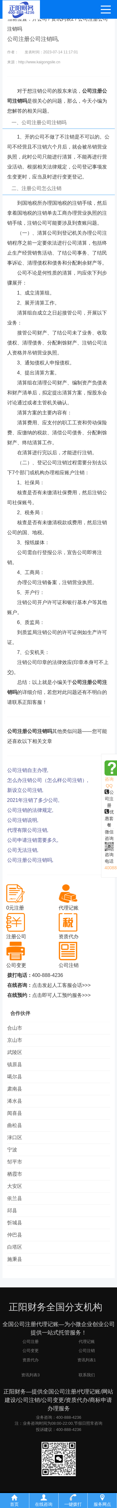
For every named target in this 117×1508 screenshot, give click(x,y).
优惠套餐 (109, 818)
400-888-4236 (47, 975)
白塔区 (14, 1247)
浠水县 (14, 1101)
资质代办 (30, 1360)
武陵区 (14, 1052)
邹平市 (14, 1161)
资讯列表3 (30, 1375)
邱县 (12, 1210)
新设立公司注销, (25, 790)
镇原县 (14, 1064)
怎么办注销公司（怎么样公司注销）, (47, 780)
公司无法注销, (22, 850)
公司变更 (30, 1350)
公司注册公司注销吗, (30, 860)
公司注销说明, (22, 820)
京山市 (14, 1040)
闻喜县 (14, 1113)
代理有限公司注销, (27, 830)
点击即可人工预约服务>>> (61, 995)
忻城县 (14, 1222)
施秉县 (14, 1259)
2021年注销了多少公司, (33, 800)
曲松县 (14, 1125)
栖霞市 (14, 1174)
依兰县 (14, 1198)
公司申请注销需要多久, (32, 840)
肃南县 (14, 1088)
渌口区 (14, 1137)
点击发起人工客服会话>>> (61, 985)
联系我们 (87, 1375)
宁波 (12, 1149)
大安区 (14, 1186)
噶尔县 (14, 1076)
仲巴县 (14, 1234)
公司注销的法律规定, (30, 810)
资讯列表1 (86, 1360)
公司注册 (109, 799)
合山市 (14, 1028)
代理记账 (87, 1341)
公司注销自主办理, (27, 770)
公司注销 (87, 1350)
